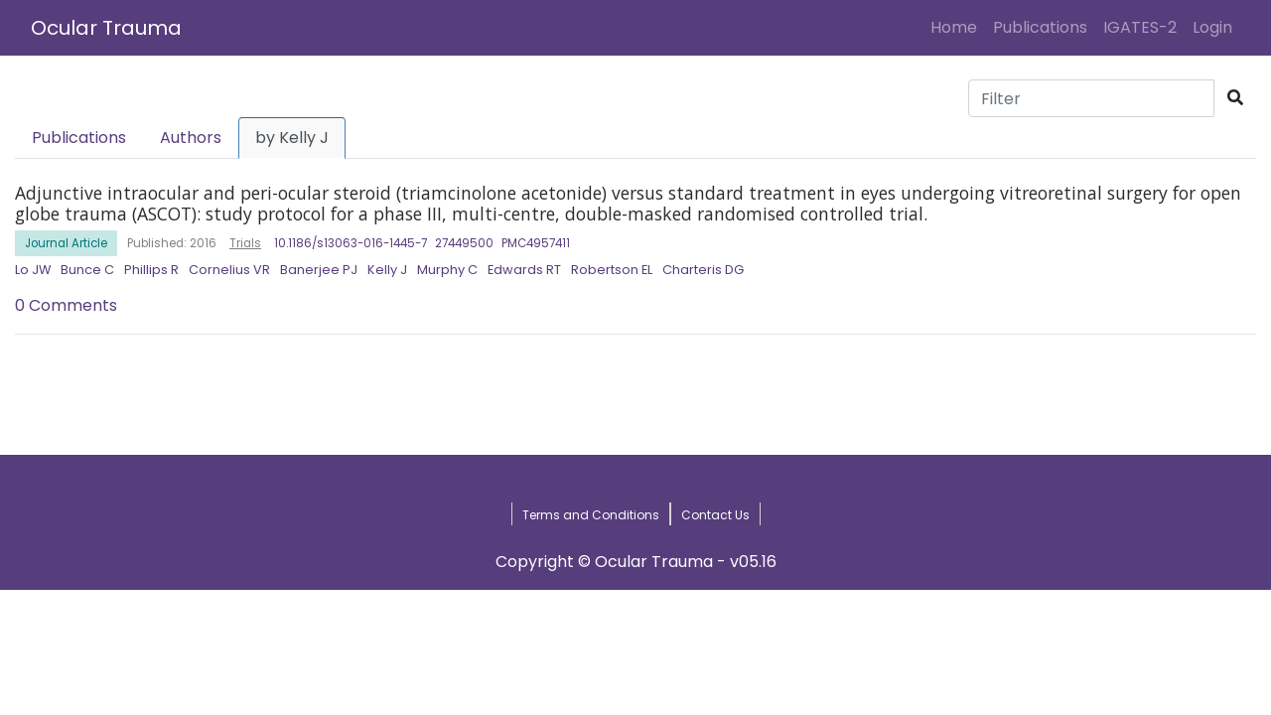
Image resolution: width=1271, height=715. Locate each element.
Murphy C (447, 269)
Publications (1040, 27)
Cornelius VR (229, 269)
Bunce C (87, 269)
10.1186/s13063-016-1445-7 (350, 243)
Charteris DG (703, 269)
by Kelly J (292, 137)
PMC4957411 (535, 243)
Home (957, 27)
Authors (190, 137)
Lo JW (33, 269)
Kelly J (387, 269)
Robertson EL (611, 269)
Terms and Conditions (590, 514)
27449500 (464, 243)
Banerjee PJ (318, 269)
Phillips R (151, 269)
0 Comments (66, 305)
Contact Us (715, 514)
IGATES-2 (1140, 27)
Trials (245, 243)
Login (1216, 27)
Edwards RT (524, 269)
